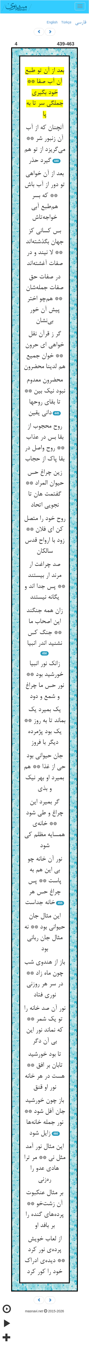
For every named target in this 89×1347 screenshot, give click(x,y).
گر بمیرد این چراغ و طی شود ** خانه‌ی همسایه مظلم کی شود (44, 824)
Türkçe (66, 22)
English (52, 22)
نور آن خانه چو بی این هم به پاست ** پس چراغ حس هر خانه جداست (43, 881)
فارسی (80, 22)
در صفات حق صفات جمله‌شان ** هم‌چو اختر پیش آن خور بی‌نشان (44, 299)
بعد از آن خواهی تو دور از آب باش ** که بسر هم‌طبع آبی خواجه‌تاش (44, 195)
